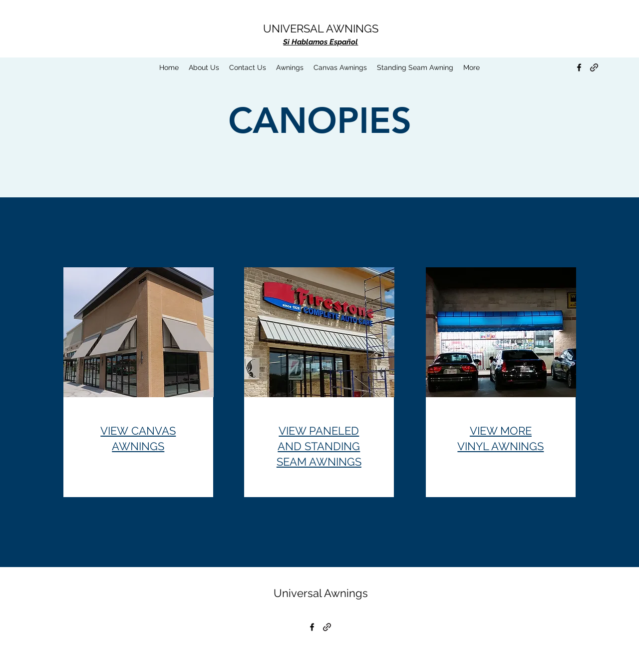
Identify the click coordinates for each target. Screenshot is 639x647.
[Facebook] (579, 67)
